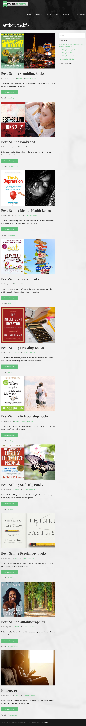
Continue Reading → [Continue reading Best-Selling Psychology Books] (10, 572)
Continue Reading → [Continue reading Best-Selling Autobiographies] (10, 641)
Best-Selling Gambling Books (23, 73)
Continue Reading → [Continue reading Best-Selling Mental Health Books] (10, 229)
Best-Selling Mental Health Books (26, 210)
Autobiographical (62, 14)
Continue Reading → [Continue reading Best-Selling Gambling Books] (10, 92)
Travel (82, 14)
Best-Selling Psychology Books (23, 553)
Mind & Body (39, 14)
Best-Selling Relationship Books (25, 416)
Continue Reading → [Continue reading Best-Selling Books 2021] (10, 161)
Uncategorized (12, 715)
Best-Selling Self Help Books (22, 484)
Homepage (9, 690)
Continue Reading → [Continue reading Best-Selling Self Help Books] (10, 503)
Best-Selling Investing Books (22, 347)
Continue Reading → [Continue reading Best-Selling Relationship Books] (10, 435)
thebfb (19, 78)
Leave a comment (31, 78)
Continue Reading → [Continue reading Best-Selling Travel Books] (10, 298)
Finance (75, 14)
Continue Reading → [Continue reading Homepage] (10, 709)
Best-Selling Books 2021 (19, 142)
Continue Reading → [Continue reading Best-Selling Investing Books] (10, 366)
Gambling (49, 14)
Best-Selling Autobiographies (23, 622)
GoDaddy (46, 722)
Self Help (29, 14)
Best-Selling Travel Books (20, 279)
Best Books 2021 (13, 166)
